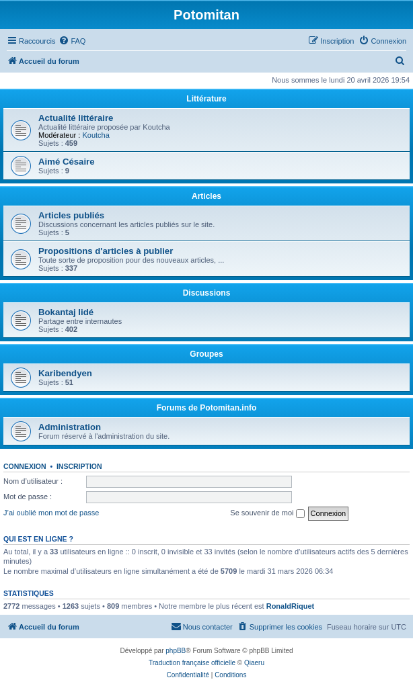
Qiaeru (254, 662)
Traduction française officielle (192, 662)
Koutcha (95, 135)
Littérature (206, 98)
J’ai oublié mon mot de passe (51, 513)
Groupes (206, 354)
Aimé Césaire (66, 162)
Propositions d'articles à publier (105, 251)
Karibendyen (65, 373)
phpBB (175, 650)
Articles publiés (71, 215)
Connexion (24, 466)
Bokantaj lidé (65, 312)
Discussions (207, 293)
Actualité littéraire (75, 118)
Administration (69, 427)
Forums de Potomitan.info (207, 408)
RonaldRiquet (290, 606)
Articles (206, 196)
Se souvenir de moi (267, 513)
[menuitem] (72, 41)
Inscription (79, 466)
